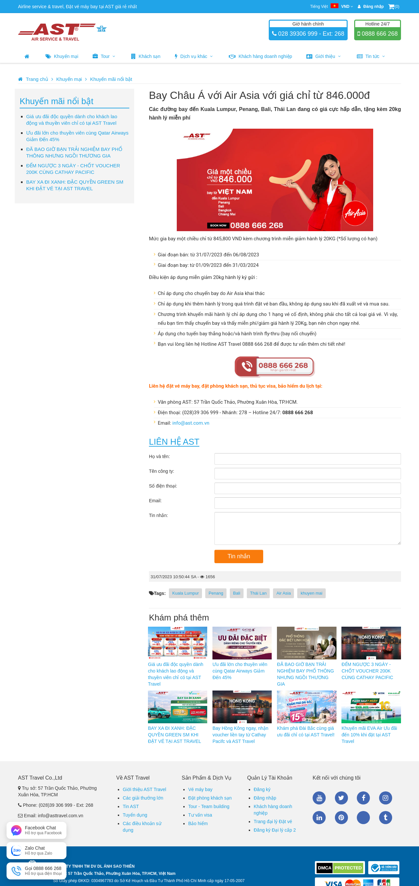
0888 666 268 (379, 33)
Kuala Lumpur (185, 593)
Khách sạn (145, 56)
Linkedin (319, 817)
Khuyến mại (62, 56)
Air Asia (283, 593)
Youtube (319, 797)
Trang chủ (37, 79)
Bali (236, 593)
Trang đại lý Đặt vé (273, 821)
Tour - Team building (208, 806)
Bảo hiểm (198, 823)
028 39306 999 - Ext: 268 (310, 33)
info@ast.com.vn (191, 423)
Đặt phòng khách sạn (210, 798)
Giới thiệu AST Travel (144, 789)
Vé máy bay (200, 789)
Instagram (385, 797)
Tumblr (385, 817)
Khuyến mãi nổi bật (111, 79)
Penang (216, 593)
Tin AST (131, 806)
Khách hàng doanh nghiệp (260, 56)
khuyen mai (311, 593)
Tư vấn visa (200, 815)
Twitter (341, 797)
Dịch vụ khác (194, 56)
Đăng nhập (265, 798)
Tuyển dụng (135, 815)
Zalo (363, 817)
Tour (104, 56)
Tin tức (371, 56)
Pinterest (341, 817)
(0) (393, 6)
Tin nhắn (239, 556)
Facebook (363, 797)
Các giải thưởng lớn (143, 798)
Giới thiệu (323, 56)
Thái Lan (258, 593)
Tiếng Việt (331, 6)
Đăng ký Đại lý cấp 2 (275, 830)
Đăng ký (262, 789)
